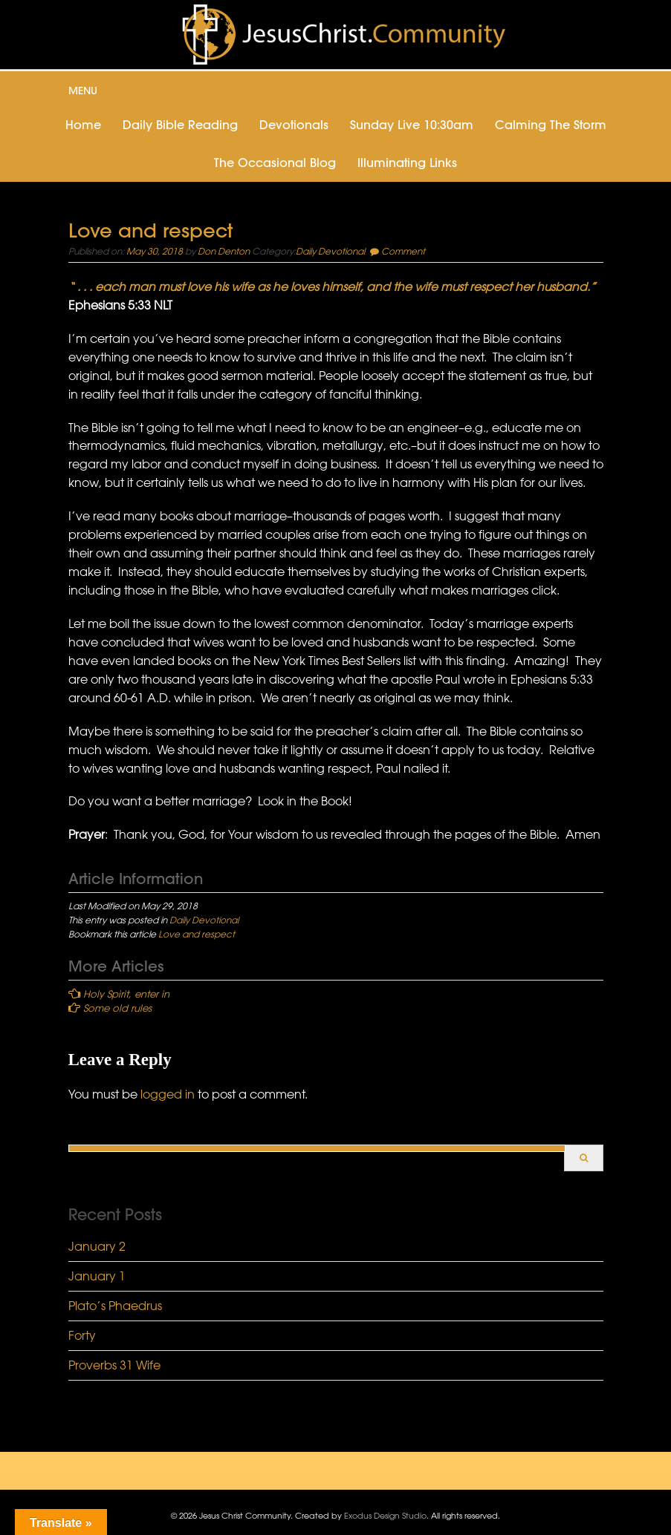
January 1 (97, 1276)
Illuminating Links (407, 162)
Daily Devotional (330, 251)
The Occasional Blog (275, 162)
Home (83, 124)
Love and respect (196, 934)
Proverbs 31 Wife (114, 1365)
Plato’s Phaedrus (115, 1305)
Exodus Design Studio (385, 1515)
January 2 (97, 1246)
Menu (82, 90)
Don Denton (224, 251)
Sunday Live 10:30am (411, 124)
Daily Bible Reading (180, 124)
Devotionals (293, 124)
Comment (403, 251)
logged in (167, 1094)
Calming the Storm (550, 124)
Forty (82, 1335)
